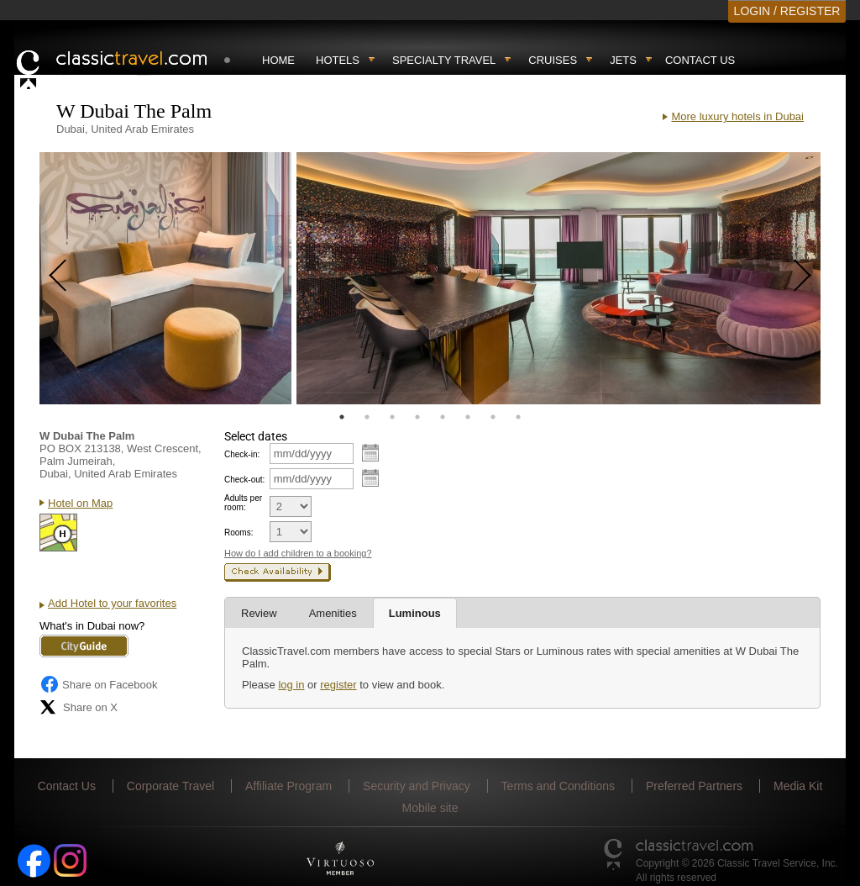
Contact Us (700, 60)
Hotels (337, 60)
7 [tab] (493, 417)
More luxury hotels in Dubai (737, 116)
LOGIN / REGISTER (787, 11)
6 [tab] (467, 417)
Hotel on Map (80, 503)
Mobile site (430, 808)
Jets (623, 60)
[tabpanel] (165, 278)
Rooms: (238, 532)
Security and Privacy (416, 786)
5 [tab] (442, 417)
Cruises (552, 60)
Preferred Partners (694, 786)
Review (259, 613)
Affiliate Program (288, 786)
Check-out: (244, 479)
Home (278, 60)
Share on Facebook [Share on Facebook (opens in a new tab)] (98, 684)
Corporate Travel (170, 786)
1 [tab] (341, 417)
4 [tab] (417, 417)
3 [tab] (392, 417)
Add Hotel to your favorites (112, 603)
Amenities (333, 613)
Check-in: (242, 454)
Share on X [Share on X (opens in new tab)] (78, 707)
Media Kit (797, 786)
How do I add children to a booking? (298, 553)
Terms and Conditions (558, 786)
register (338, 684)
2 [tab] (367, 417)
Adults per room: (243, 502)
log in (291, 684)
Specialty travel (444, 60)
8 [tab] (518, 417)
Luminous (415, 613)
